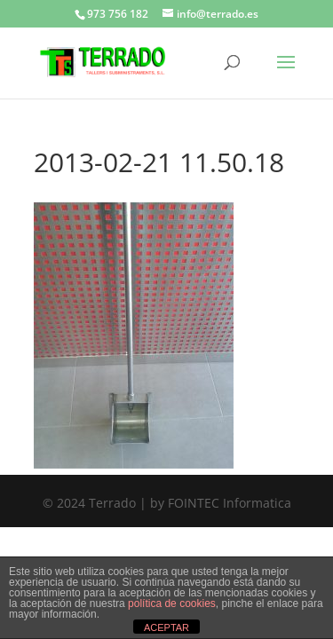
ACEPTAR (166, 627)
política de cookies (172, 603)
